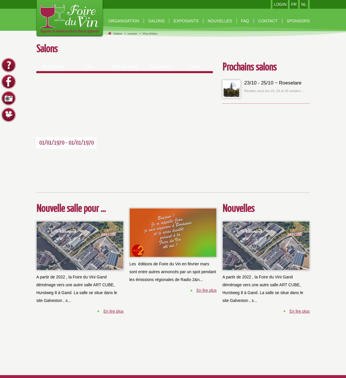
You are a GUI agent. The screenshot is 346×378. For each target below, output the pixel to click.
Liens (195, 66)
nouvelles (220, 21)
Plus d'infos (150, 33)
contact (268, 21)
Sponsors (298, 21)
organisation (123, 21)
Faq (245, 21)
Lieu (89, 66)
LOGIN (280, 4)
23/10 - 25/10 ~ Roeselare (273, 83)
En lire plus (114, 311)
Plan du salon (124, 66)
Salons (156, 21)
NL (303, 4)
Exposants (186, 21)
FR (294, 4)
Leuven (132, 33)
